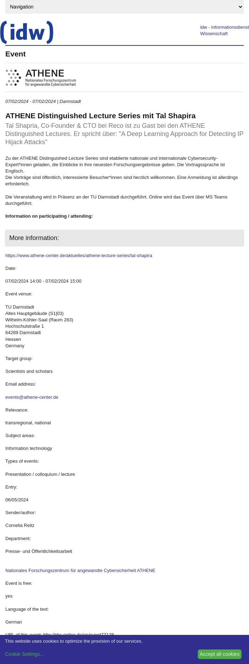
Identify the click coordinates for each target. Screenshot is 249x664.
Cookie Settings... (24, 654)
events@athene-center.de (31, 397)
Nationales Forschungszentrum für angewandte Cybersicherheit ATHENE (80, 570)
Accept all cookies (219, 654)
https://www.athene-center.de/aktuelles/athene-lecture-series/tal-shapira (78, 255)
